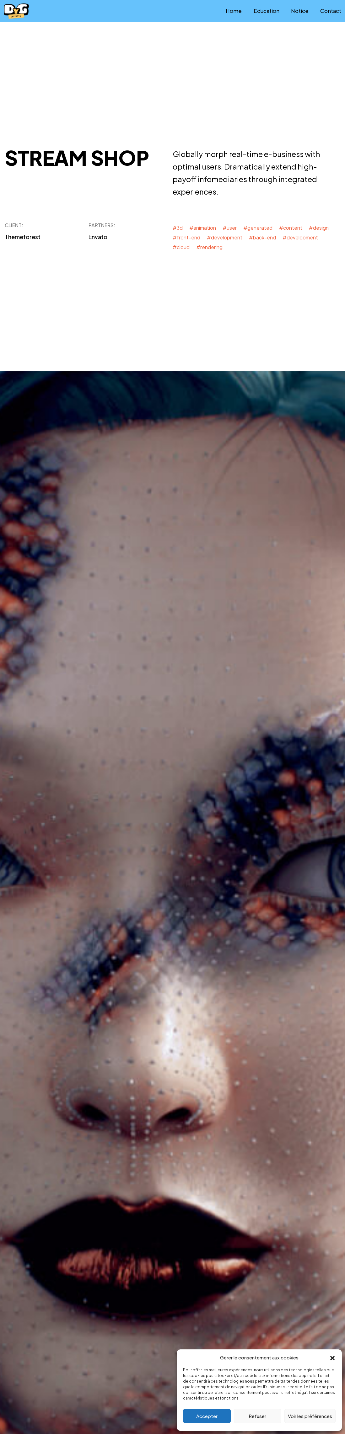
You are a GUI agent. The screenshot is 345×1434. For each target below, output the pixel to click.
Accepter (207, 1416)
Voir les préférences (310, 1416)
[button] (332, 1357)
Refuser (257, 1416)
